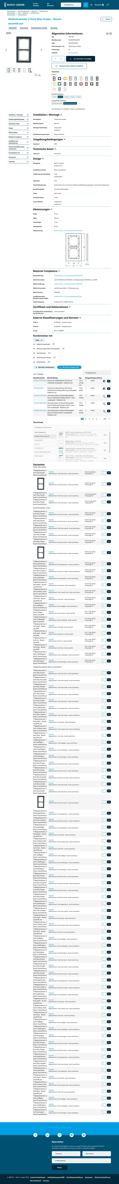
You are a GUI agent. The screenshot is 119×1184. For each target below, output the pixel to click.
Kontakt (46, 1181)
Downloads (24, 28)
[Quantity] (58, 59)
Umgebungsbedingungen (19, 119)
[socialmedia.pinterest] (84, 1135)
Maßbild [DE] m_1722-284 (73, 441)
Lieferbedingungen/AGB (55, 1177)
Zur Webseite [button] (50, 5)
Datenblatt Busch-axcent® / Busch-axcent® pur (79, 448)
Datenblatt (13, 28)
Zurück (106, 19)
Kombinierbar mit (19, 152)
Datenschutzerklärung (102, 1177)
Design (19, 128)
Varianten (54, 28)
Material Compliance (19, 137)
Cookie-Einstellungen (37, 1177)
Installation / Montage (19, 114)
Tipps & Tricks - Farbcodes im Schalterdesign (79, 456)
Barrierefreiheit (35, 1181)
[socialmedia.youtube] (72, 1135)
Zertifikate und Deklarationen (19, 142)
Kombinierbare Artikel (39, 28)
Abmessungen (19, 132)
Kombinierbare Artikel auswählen (69, 66)
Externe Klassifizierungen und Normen (19, 148)
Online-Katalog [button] (36, 5)
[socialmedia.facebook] (35, 1135)
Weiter (59, 1168)
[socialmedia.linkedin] (47, 1135)
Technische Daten (19, 123)
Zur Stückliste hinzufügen (80, 58)
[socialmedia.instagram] (60, 1135)
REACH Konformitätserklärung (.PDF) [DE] (78, 432)
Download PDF (73, 53)
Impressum (89, 1177)
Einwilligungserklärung (75, 1177)
